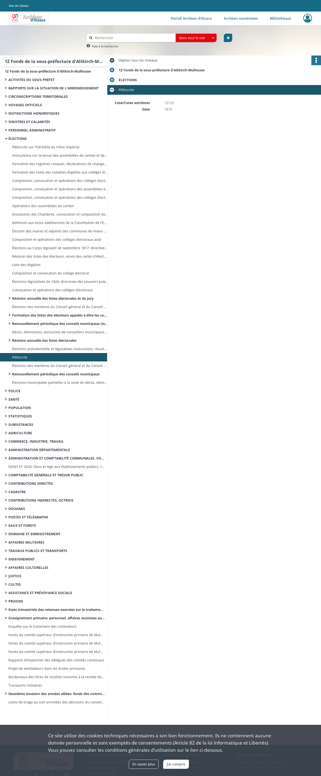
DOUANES (16, 508)
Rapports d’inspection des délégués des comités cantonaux (56, 660)
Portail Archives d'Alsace (191, 18)
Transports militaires (25, 685)
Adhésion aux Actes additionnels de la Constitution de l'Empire (60, 222)
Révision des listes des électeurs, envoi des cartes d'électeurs (60, 256)
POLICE (14, 391)
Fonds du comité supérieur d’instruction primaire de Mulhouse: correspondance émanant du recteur (56, 643)
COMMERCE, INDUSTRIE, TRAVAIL (36, 441)
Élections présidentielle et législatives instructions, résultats (60, 349)
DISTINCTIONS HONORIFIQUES (33, 113)
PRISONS (15, 601)
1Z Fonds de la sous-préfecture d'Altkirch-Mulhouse (48, 71)
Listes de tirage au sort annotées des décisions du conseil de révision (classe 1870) (56, 702)
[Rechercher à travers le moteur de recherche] (133, 37)
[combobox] (196, 38)
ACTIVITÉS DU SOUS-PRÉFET (31, 79)
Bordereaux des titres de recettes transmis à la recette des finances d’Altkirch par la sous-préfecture (56, 677)
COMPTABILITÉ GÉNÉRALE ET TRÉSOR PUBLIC (45, 475)
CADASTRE (17, 492)
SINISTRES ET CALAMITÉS (29, 121)
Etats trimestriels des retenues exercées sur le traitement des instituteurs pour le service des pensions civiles (56, 609)
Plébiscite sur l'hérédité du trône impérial (45, 147)
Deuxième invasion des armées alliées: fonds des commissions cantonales (56, 693)
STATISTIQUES (20, 416)
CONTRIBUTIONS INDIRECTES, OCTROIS (40, 500)
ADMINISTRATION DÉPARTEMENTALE (39, 449)
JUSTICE (14, 576)
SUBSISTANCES (20, 424)
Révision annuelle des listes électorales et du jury (53, 298)
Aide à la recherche (105, 46)
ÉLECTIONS (17, 138)
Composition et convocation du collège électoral (50, 273)
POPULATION (19, 407)
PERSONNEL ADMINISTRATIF (32, 130)
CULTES (14, 584)
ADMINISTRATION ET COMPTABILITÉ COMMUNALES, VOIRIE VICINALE (56, 458)
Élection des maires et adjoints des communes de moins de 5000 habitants (60, 231)
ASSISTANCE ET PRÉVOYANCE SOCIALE (40, 592)
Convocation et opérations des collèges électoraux (52, 290)
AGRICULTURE (20, 433)
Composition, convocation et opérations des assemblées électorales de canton (60, 189)
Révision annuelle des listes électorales (44, 340)
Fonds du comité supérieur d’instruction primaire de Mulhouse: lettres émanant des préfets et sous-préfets (56, 651)
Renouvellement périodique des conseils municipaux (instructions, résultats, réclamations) (60, 323)
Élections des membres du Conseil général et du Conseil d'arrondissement (60, 365)
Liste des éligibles (26, 264)
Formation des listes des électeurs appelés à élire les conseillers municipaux (60, 315)
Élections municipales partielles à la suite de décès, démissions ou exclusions (60, 382)
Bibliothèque (280, 18)
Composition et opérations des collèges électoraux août (56, 239)
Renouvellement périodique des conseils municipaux (56, 374)
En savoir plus (143, 764)
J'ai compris (176, 764)
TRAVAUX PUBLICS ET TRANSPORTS (37, 550)
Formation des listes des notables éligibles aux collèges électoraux (60, 172)
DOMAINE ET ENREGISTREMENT (34, 534)
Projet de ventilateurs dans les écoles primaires (46, 668)
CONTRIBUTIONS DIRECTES (30, 483)
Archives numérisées (241, 18)
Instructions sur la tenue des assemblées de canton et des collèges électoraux (60, 155)
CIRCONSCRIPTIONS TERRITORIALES (38, 96)
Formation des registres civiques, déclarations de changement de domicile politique (60, 163)
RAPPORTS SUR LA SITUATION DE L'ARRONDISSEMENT (53, 88)
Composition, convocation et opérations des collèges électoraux (60, 180)
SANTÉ (13, 399)
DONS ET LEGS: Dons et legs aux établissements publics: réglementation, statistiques (56, 466)
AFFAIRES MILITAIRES (26, 542)
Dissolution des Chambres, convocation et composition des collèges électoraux (60, 214)
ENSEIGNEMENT (21, 559)
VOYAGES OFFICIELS (25, 105)
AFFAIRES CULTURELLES (28, 567)
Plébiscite (19, 357)
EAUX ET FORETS (22, 525)
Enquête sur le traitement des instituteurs (42, 626)
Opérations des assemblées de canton (43, 206)
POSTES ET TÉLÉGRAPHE (28, 517)
